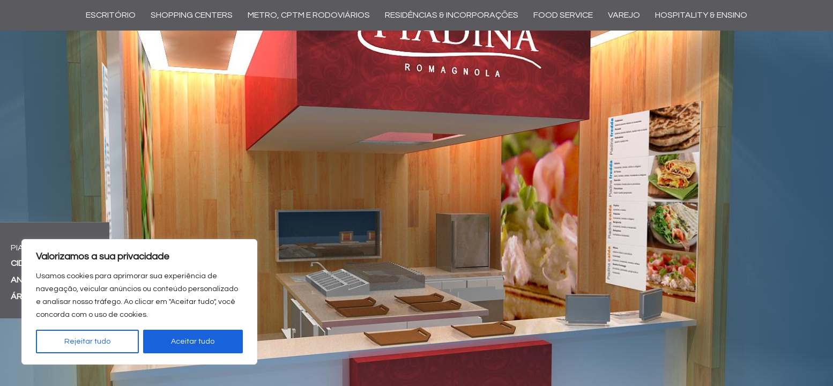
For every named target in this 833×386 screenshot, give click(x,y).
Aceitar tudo (192, 341)
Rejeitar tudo (87, 341)
